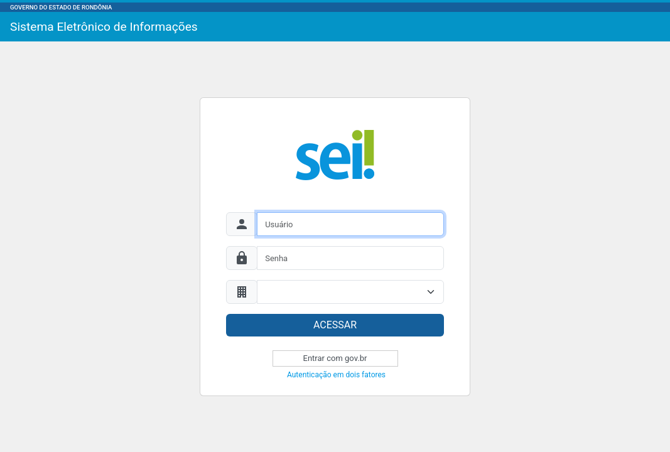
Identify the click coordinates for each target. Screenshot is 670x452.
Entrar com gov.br (335, 358)
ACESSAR (335, 325)
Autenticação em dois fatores (336, 374)
